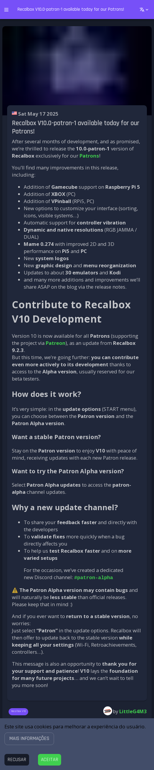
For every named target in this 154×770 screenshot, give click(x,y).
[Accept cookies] (49, 760)
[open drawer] (6, 9)
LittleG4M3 (133, 710)
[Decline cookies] (16, 760)
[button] (29, 739)
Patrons (89, 155)
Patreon (56, 343)
